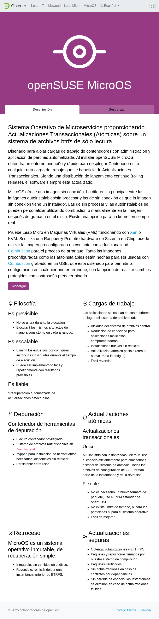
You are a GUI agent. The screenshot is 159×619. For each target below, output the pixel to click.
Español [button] (108, 5)
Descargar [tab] (117, 109)
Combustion (19, 251)
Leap (35, 5)
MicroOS (90, 5)
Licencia (145, 610)
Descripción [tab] (42, 109)
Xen (133, 232)
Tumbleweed (51, 5)
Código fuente (126, 610)
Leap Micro (72, 5)
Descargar (18, 286)
